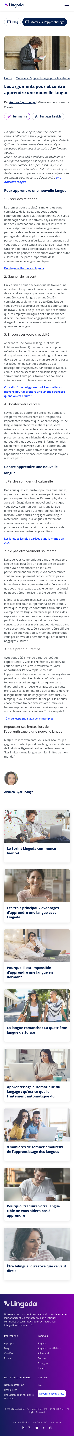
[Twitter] (30, 1427)
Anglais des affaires (49, 1348)
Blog (12, 22)
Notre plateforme (14, 1385)
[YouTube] (37, 1427)
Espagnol (43, 1363)
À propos (9, 1343)
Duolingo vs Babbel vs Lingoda (24, 268)
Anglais (42, 1343)
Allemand (43, 1353)
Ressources (10, 1390)
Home (8, 78)
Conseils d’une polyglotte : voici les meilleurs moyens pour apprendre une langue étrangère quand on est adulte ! (34, 391)
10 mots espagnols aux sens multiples (28, 718)
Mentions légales (21, 1423)
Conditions (56, 1423)
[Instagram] (50, 1427)
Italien (41, 1368)
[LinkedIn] (23, 1427)
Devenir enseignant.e (51, 1393)
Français (43, 1358)
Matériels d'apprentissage (44, 22)
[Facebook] (44, 1427)
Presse (8, 1358)
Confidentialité (40, 1423)
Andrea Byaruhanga (22, 102)
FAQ (40, 1385)
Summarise (17, 116)
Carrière (9, 1353)
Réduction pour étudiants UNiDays (19, 1397)
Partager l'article (48, 116)
